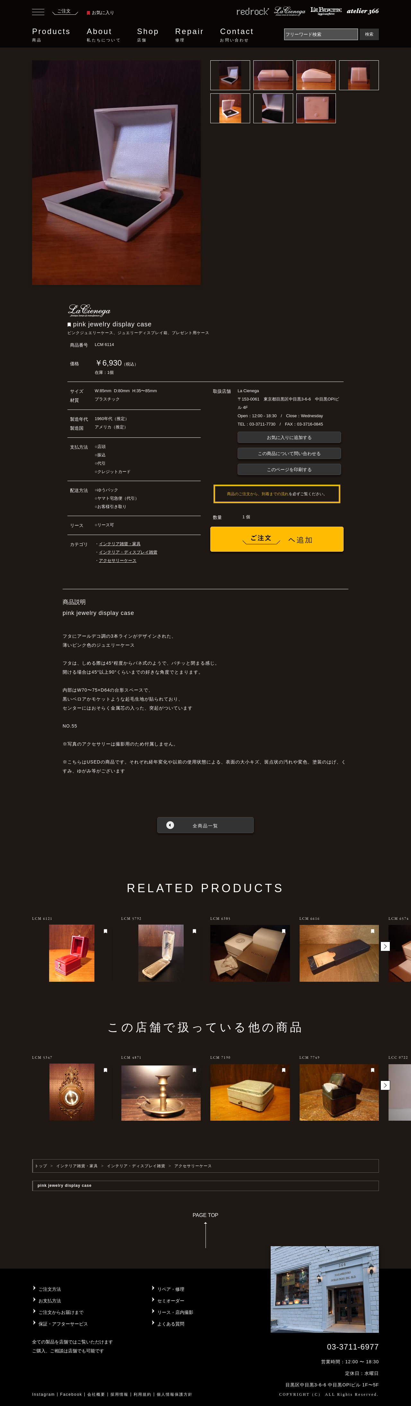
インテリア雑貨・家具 (120, 543)
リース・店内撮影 (175, 1312)
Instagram (43, 1394)
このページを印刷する (289, 469)
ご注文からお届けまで (61, 1312)
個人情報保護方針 (175, 1394)
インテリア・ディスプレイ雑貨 (128, 552)
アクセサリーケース (117, 560)
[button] (385, 946)
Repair (189, 35)
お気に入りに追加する (289, 437)
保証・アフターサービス (63, 1323)
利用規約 (143, 1394)
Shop (148, 35)
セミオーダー (170, 1300)
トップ (41, 1166)
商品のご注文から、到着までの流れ (258, 494)
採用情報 (119, 1394)
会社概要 (96, 1394)
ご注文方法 (50, 1289)
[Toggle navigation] (38, 12)
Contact (237, 35)
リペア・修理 (170, 1289)
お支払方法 (50, 1300)
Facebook (71, 1394)
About (104, 35)
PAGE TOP (205, 1232)
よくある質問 (170, 1323)
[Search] (321, 34)
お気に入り (100, 12)
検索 (369, 34)
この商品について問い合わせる (289, 453)
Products (51, 35)
